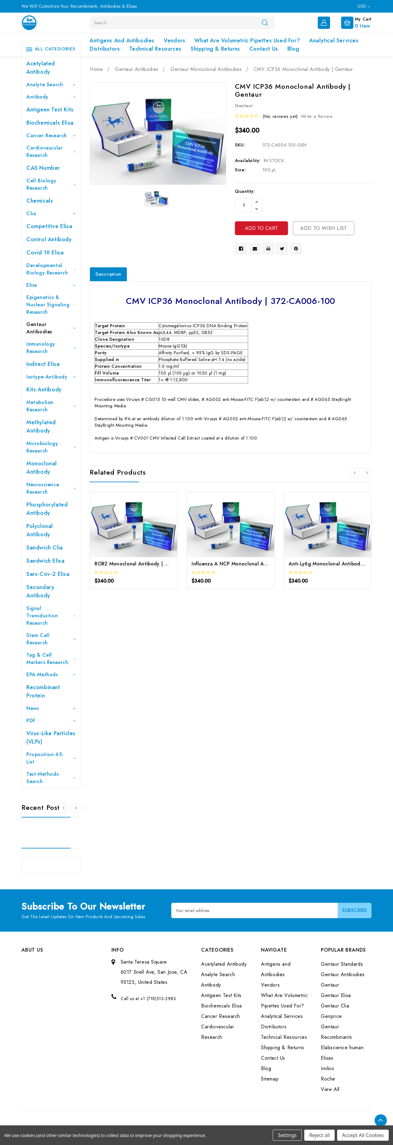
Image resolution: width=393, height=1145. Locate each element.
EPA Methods (51, 674)
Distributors (105, 49)
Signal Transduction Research (51, 616)
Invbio (327, 1068)
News (51, 708)
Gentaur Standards (342, 964)
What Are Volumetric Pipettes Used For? (247, 41)
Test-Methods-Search (51, 777)
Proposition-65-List (51, 758)
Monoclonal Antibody (41, 468)
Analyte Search (51, 84)
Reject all (319, 1135)
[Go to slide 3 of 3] (63, 808)
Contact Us (263, 49)
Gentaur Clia (335, 1005)
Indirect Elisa (43, 364)
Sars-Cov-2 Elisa (48, 574)
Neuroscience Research (51, 488)
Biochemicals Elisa (50, 123)
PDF (51, 720)
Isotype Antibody (51, 376)
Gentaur (330, 984)
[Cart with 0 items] (351, 22)
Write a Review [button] (317, 116)
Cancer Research (51, 135)
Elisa (51, 285)
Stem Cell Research (51, 639)
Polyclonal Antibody (39, 530)
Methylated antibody (41, 426)
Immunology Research (51, 347)
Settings (287, 1135)
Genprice (331, 1016)
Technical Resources (155, 49)
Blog (293, 49)
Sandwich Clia (44, 548)
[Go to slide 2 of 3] (75, 808)
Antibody (51, 96)
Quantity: (245, 191)
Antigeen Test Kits (50, 110)
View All (330, 1089)
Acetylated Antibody (40, 68)
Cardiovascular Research (51, 151)
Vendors (174, 41)
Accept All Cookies (363, 1135)
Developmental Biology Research (51, 269)
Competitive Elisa (49, 226)
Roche (328, 1078)
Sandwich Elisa (45, 561)
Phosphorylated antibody (47, 509)
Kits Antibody (44, 390)
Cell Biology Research (51, 184)
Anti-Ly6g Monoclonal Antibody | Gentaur (338, 563)
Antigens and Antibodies (122, 41)
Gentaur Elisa (336, 995)
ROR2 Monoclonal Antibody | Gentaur (139, 563)
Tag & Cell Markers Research (51, 658)
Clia (51, 213)
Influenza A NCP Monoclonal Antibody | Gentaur (249, 563)
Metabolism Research (51, 406)
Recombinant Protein (43, 691)
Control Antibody (49, 239)
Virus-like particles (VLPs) (51, 737)
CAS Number (43, 168)
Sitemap (269, 1078)
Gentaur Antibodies (51, 328)
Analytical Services (333, 41)
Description (108, 274)
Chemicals (39, 201)
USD (363, 6)
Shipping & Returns (215, 49)
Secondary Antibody (40, 591)
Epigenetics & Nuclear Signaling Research (51, 305)
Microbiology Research (51, 447)
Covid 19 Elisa (45, 253)
